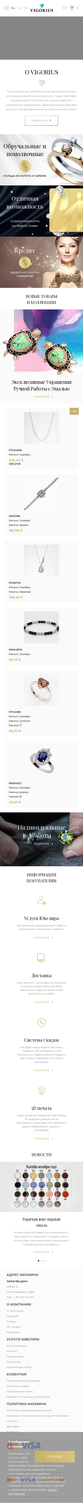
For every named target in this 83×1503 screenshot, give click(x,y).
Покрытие (14, 1361)
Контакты (13, 1332)
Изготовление (17, 1345)
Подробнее (41, 937)
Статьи (11, 1321)
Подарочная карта (20, 1391)
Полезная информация (23, 1380)
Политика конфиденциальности (29, 1410)
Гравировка (15, 1356)
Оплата (12, 1421)
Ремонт (12, 1351)
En (26, 8)
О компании (15, 1310)
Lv (19, 8)
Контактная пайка (19, 1367)
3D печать (13, 1326)
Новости (13, 1316)
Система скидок (18, 1386)
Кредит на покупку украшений (28, 1396)
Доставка (13, 1426)
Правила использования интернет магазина (38, 1415)
